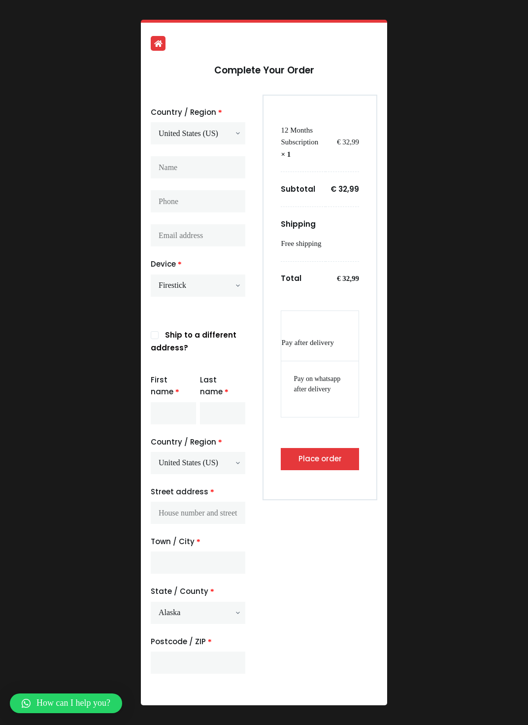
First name (165, 386)
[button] (66, 703)
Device (166, 264)
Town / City (175, 541)
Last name (214, 386)
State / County (182, 591)
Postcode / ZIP (181, 641)
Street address (182, 491)
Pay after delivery (307, 342)
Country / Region (186, 112)
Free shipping (301, 243)
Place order (320, 458)
